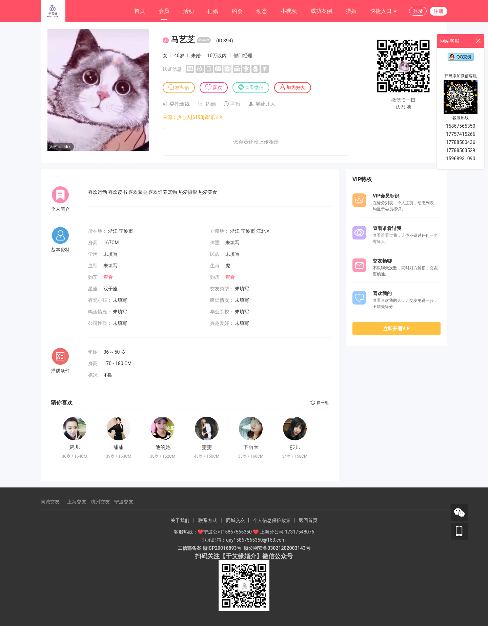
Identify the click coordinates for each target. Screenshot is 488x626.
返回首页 (308, 520)
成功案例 (321, 11)
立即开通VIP (396, 328)
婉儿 (74, 447)
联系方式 (207, 520)
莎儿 (295, 447)
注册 (438, 11)
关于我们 (179, 520)
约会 (237, 11)
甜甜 (119, 447)
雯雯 (207, 447)
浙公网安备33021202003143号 (277, 548)
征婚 (212, 11)
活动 (188, 11)
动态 (261, 11)
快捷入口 (383, 11)
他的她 (162, 447)
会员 (164, 11)
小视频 (289, 11)
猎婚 (351, 11)
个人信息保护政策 (272, 520)
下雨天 (251, 447)
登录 (418, 11)
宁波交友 (123, 501)
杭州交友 (100, 501)
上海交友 (76, 501)
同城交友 (235, 520)
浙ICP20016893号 (222, 548)
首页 (139, 11)
